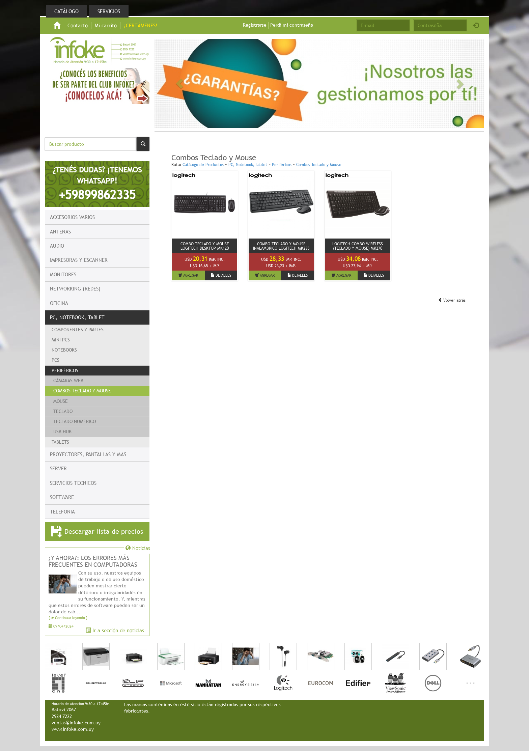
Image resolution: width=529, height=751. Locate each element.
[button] (179, 84)
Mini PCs (61, 340)
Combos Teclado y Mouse (82, 391)
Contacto (77, 25)
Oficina (59, 303)
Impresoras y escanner (79, 259)
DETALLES (221, 275)
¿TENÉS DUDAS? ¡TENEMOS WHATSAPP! (97, 183)
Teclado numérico (74, 421)
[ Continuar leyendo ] (68, 617)
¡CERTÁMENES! (141, 25)
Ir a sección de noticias (115, 630)
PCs (55, 360)
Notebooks (64, 350)
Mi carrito (106, 25)
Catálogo (66, 11)
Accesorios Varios (72, 217)
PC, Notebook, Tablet (77, 317)
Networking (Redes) (75, 288)
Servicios (109, 11)
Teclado (63, 411)
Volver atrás (452, 300)
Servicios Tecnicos (73, 482)
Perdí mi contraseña (291, 25)
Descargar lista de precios (97, 531)
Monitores (63, 274)
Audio (57, 245)
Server (58, 468)
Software (62, 497)
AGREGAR (188, 275)
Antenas (60, 231)
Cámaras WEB (68, 381)
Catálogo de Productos (203, 165)
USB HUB (62, 431)
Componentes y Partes (78, 330)
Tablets (60, 442)
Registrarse (255, 25)
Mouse (60, 401)
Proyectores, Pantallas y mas (88, 454)
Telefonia (62, 511)
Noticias (138, 548)
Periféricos (65, 370)
